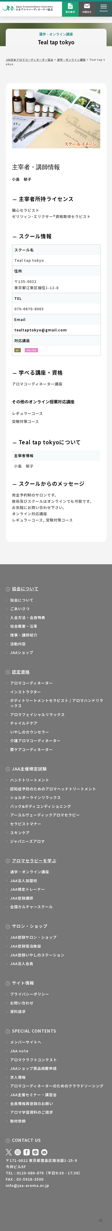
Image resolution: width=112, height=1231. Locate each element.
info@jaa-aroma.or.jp (27, 1185)
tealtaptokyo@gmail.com (40, 329)
